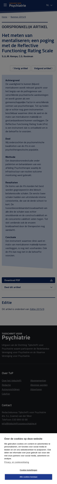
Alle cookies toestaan (28, 477)
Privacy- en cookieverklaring (16, 462)
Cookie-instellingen (28, 470)
